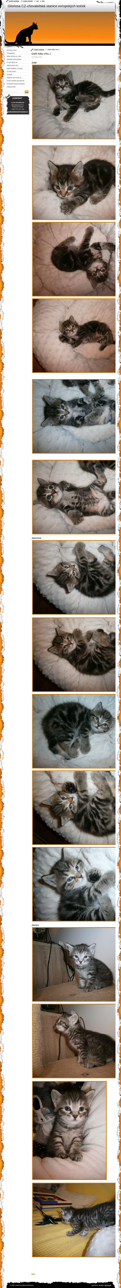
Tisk (43, 1)
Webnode (107, 1285)
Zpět (33, 1274)
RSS (38, 1)
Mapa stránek (28, 1)
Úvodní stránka (39, 49)
